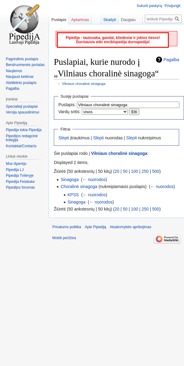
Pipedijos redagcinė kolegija (22, 138)
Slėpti (63, 137)
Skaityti (106, 19)
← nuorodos (94, 179)
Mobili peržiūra (64, 238)
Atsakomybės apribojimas (130, 227)
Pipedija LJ (15, 170)
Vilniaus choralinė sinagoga (84, 83)
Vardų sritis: (69, 111)
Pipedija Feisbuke (20, 182)
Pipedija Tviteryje (19, 175)
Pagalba (171, 59)
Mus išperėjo (16, 164)
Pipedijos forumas (20, 187)
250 (145, 171)
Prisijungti (172, 6)
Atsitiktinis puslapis (21, 83)
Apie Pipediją (95, 227)
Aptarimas (80, 19)
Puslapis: (67, 104)
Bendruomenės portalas (25, 65)
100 (134, 171)
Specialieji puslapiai (22, 106)
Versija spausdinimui (22, 112)
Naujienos (14, 71)
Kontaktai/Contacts (21, 146)
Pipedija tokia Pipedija (23, 130)
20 (117, 171)
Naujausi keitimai (19, 77)
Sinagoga (69, 179)
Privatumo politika (66, 227)
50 (125, 171)
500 (155, 171)
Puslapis (58, 19)
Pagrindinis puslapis (22, 59)
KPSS (73, 194)
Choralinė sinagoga (79, 186)
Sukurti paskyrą (149, 6)
